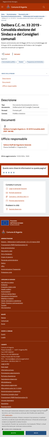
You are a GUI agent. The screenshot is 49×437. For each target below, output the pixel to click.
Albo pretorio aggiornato (9, 385)
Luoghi (3, 337)
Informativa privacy (7, 370)
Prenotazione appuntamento (10, 373)
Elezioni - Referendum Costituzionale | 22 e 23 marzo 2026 (20, 242)
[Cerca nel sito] (44, 7)
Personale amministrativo (9, 260)
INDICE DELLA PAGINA (24, 73)
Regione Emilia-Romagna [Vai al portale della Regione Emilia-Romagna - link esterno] (10, 2)
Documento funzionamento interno (11, 16)
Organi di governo (7, 257)
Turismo (3, 305)
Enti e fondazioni (6, 254)
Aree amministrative (8, 248)
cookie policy (8, 415)
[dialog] (24, 422)
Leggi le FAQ (5, 364)
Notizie (3, 318)
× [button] (47, 410)
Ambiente (4, 285)
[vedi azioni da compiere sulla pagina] (16, 54)
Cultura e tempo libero (8, 294)
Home (3, 14)
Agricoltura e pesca (7, 282)
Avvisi (3, 324)
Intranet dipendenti (7, 400)
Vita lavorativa (6, 307)
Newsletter (4, 403)
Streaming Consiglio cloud (9, 394)
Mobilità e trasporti (7, 298)
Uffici (3, 266)
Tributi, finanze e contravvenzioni (12, 303)
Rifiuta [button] (36, 433)
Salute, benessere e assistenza (11, 301)
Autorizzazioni (5, 291)
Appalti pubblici (6, 289)
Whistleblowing (6, 382)
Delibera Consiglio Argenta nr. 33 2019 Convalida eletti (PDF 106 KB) (24, 130)
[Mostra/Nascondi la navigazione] (2, 7)
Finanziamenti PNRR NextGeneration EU (14, 245)
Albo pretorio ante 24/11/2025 (11, 388)
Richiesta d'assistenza (8, 376)
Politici (3, 263)
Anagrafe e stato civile (8, 287)
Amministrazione (11, 14)
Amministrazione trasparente (10, 391)
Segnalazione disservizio (9, 379)
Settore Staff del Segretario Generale (17, 145)
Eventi (3, 334)
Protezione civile (6, 272)
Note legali (4, 367)
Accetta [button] (13, 433)
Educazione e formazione (9, 296)
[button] (24, 429)
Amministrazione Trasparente (10, 269)
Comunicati (5, 321)
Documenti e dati (23, 14)
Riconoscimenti (6, 406)
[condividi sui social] (5, 54)
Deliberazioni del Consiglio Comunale (33, 16)
